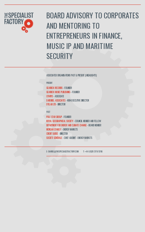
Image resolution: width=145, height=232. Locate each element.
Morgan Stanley (53, 129)
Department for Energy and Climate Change (66, 125)
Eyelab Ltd (51, 104)
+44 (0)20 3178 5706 (93, 151)
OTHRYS (49, 96)
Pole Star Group (54, 117)
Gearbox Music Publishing (58, 92)
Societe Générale (54, 138)
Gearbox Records (54, 88)
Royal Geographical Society (59, 121)
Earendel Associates (55, 100)
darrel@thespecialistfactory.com (63, 151)
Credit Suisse (52, 133)
